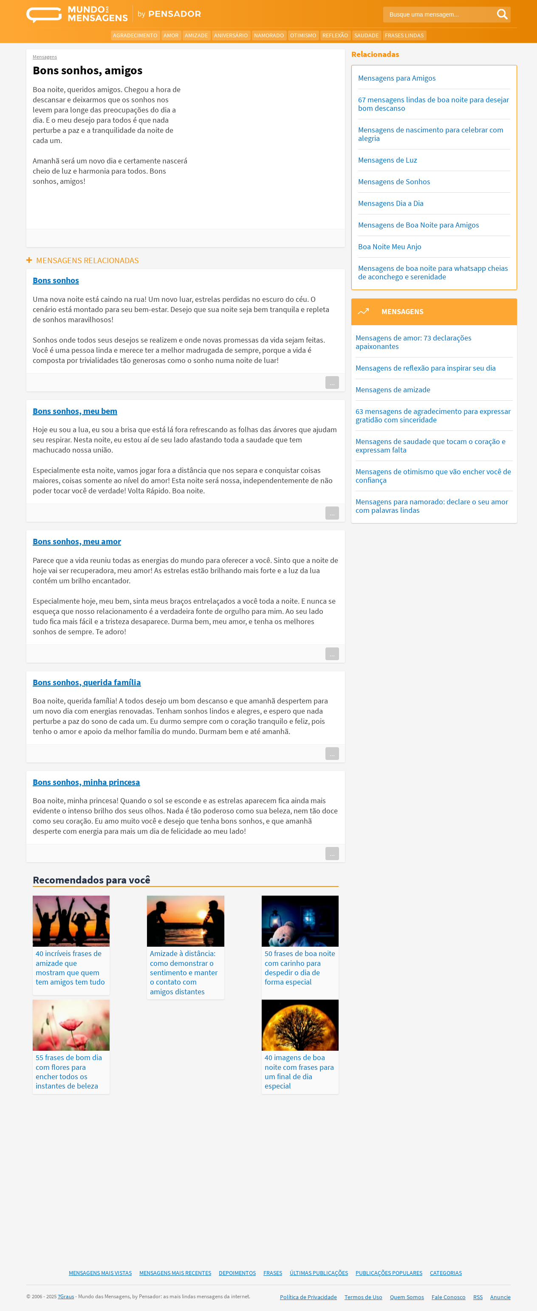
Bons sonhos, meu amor (77, 541)
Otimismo (303, 35)
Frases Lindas (404, 35)
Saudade (366, 35)
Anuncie (500, 1298)
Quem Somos (407, 1298)
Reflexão (335, 35)
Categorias (446, 1273)
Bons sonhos (56, 280)
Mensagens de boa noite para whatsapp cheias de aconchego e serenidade (433, 272)
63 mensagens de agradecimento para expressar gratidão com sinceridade (433, 415)
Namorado (269, 35)
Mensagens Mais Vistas (100, 1273)
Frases (272, 1273)
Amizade (196, 35)
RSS (478, 1298)
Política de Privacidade (308, 1298)
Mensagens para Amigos (397, 78)
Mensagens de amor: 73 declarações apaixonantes (414, 342)
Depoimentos (237, 1273)
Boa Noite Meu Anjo (389, 246)
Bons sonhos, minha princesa (86, 781)
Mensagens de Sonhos (394, 181)
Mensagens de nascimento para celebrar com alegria (430, 134)
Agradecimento (135, 35)
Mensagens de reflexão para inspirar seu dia (426, 368)
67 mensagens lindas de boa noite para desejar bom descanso (433, 104)
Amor (171, 35)
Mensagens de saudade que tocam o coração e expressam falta (431, 445)
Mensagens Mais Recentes (175, 1273)
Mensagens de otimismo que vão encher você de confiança (433, 476)
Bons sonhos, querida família (87, 682)
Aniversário (231, 35)
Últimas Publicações (319, 1273)
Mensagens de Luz (387, 160)
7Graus (66, 1297)
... (332, 382)
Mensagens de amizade (393, 389)
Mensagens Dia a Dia (391, 203)
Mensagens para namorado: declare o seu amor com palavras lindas (432, 506)
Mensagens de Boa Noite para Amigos (418, 225)
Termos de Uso (363, 1298)
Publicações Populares (389, 1273)
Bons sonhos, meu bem (75, 410)
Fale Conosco (449, 1298)
